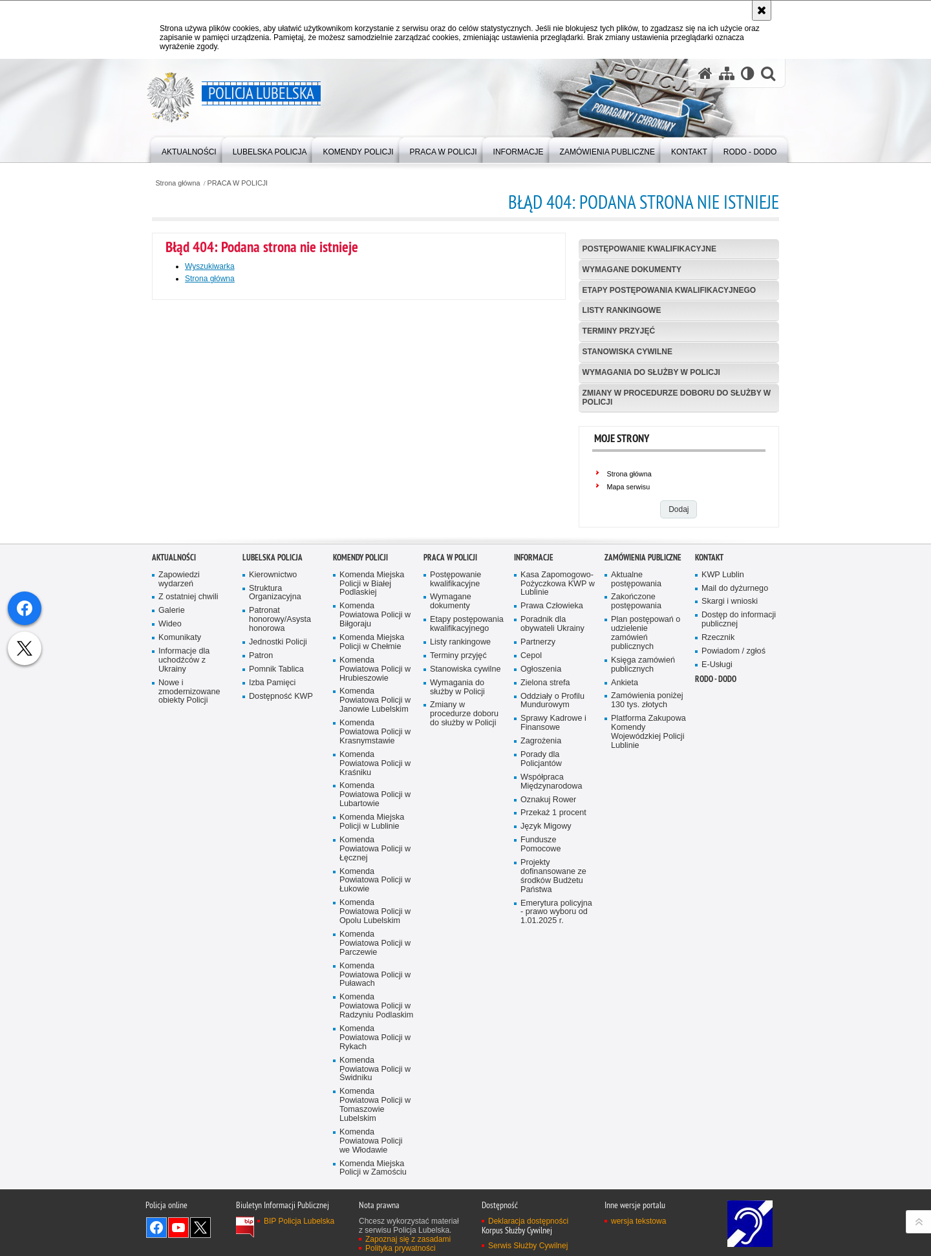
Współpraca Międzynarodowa (551, 973)
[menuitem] (189, 149)
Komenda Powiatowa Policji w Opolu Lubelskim (375, 1103)
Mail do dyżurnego (734, 779)
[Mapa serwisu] (726, 73)
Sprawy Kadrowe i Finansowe (553, 914)
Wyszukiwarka (210, 266)
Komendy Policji (360, 748)
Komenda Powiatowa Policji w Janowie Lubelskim (375, 891)
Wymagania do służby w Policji (651, 372)
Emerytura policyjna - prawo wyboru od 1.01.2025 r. (556, 1103)
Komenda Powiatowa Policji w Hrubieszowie (375, 860)
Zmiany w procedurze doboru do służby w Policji (677, 397)
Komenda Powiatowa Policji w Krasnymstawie (375, 923)
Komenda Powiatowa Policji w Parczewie (375, 1135)
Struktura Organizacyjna (275, 784)
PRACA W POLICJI (238, 183)
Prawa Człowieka (551, 797)
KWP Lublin (722, 765)
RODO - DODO (715, 870)
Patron (261, 847)
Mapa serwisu (628, 487)
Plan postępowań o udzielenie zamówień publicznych (645, 824)
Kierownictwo (273, 765)
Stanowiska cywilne (627, 351)
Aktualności (174, 748)
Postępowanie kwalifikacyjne (649, 248)
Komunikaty (179, 829)
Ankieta (624, 873)
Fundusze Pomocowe (540, 1036)
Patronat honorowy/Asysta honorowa (280, 811)
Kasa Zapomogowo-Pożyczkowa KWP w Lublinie (557, 774)
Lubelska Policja (272, 748)
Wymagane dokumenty (632, 269)
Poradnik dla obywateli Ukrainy (552, 815)
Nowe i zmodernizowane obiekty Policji (189, 882)
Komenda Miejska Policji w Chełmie (371, 833)
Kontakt (709, 748)
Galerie (171, 802)
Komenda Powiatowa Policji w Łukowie (375, 1071)
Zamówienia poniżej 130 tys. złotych (647, 891)
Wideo (170, 815)
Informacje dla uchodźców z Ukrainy (183, 851)
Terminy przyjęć (619, 330)
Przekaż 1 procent (553, 1004)
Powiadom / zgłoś (733, 842)
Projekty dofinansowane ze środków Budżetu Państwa (553, 1067)
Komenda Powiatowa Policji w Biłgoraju (375, 806)
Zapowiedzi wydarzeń (179, 770)
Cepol (531, 847)
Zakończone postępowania (636, 793)
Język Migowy (546, 1018)
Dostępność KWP (281, 887)
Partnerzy (537, 833)
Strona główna (177, 183)
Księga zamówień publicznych (643, 856)
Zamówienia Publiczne (643, 748)
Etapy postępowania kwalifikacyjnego (669, 290)
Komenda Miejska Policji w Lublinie (371, 1013)
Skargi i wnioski (729, 793)
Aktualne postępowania (636, 770)
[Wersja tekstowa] (747, 73)
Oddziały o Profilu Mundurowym (552, 891)
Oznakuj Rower (548, 990)
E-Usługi (717, 856)
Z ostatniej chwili (188, 788)
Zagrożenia (540, 932)
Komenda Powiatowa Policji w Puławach (375, 1166)
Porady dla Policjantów (541, 950)
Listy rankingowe (622, 310)
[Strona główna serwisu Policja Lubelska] (705, 73)
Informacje (533, 748)
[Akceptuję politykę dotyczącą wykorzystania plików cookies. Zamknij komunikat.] (761, 10)
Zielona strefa (545, 873)
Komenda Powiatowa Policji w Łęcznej (375, 1040)
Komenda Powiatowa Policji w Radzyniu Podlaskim (376, 1197)
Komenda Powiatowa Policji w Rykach (375, 1229)
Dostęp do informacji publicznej (738, 811)
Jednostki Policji (278, 833)
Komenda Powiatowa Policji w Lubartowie (375, 986)
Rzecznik (717, 829)
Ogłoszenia (540, 861)
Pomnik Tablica (276, 861)
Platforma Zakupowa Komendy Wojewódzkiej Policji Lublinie (648, 923)
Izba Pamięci (272, 873)
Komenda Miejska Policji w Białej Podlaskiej (371, 774)
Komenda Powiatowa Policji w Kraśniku (375, 955)
